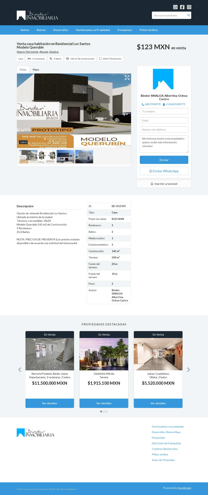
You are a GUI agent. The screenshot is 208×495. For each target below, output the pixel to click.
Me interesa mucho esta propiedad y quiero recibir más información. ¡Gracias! (164, 144)
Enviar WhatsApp (164, 171)
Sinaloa (54, 51)
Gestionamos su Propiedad (93, 29)
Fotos (23, 69)
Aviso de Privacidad (163, 460)
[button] (18, 369)
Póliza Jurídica (149, 29)
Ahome (43, 51)
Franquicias (124, 29)
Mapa (36, 69)
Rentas (41, 29)
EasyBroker (184, 487)
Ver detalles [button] (49, 403)
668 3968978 (153, 104)
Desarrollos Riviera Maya (166, 432)
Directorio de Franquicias (166, 443)
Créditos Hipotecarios (165, 448)
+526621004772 (175, 104)
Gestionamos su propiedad (167, 426)
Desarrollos (60, 29)
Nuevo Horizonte (27, 51)
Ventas (24, 29)
